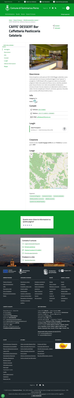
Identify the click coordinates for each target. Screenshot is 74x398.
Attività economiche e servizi (31, 20)
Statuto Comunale (7, 363)
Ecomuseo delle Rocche (43, 346)
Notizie (51, 282)
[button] (49, 169)
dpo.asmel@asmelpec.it (46, 335)
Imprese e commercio (40, 282)
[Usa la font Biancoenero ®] (30, 1)
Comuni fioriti (41, 351)
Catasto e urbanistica (26, 293)
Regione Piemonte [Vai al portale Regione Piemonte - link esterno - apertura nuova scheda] (8, 1)
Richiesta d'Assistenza (8, 358)
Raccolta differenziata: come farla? (46, 356)
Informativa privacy (7, 365)
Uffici (4, 287)
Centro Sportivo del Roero (27, 349)
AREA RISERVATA (36, 396)
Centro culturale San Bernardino (28, 358)
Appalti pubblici (24, 289)
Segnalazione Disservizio (9, 356)
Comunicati (52, 298)
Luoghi (62, 284)
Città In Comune (35, 392)
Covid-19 (51, 296)
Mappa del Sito (6, 379)
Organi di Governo (7, 282)
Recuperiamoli (41, 353)
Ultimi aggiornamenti (8, 374)
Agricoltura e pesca (25, 282)
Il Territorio (63, 287)
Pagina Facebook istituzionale (28, 351)
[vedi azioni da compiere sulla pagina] (56, 28)
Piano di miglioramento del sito (10, 349)
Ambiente (23, 284)
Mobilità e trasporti (39, 284)
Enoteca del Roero (42, 344)
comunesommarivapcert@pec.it (13, 319)
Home (10, 20)
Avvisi (50, 300)
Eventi (62, 282)
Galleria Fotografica (65, 289)
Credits (5, 372)
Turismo (36, 296)
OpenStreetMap (58, 188)
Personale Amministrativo (9, 293)
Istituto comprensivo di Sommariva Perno (30, 356)
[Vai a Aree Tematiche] (44, 1)
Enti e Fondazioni (7, 291)
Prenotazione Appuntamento (10, 353)
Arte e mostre (52, 284)
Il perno (51, 293)
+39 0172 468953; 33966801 (46, 113)
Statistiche (5, 377)
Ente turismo (24, 353)
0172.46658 (8, 314)
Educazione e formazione (26, 298)
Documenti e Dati (7, 289)
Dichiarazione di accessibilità (10, 346)
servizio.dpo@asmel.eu (46, 333)
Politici (4, 296)
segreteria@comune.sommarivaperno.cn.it (16, 321)
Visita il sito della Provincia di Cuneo (29, 346)
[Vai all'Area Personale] (60, 1)
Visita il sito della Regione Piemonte (29, 344)
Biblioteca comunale (54, 287)
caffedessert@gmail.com (44, 117)
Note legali (5, 367)
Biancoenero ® (42, 394)
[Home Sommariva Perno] (22, 8)
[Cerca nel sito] (68, 8)
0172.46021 (8, 312)
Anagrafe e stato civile (26, 287)
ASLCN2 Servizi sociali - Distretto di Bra (47, 349)
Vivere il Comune (18, 20)
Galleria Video (64, 291)
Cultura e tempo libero (26, 296)
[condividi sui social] (56, 25)
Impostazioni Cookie (8, 370)
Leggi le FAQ (6, 351)
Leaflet (51, 188)
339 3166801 (42, 110)
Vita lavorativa (38, 298)
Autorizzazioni (24, 291)
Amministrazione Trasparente (10, 344)
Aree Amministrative (8, 284)
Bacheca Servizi (7, 360)
